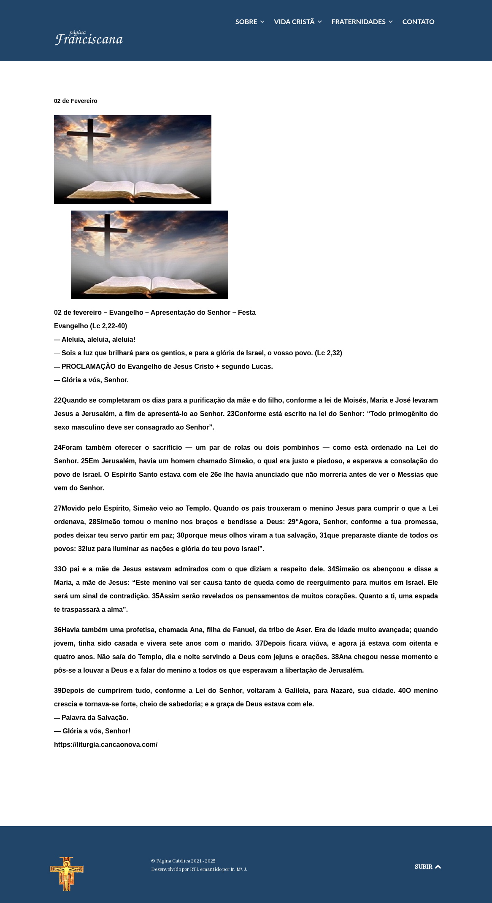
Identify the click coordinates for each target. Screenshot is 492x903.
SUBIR (428, 848)
